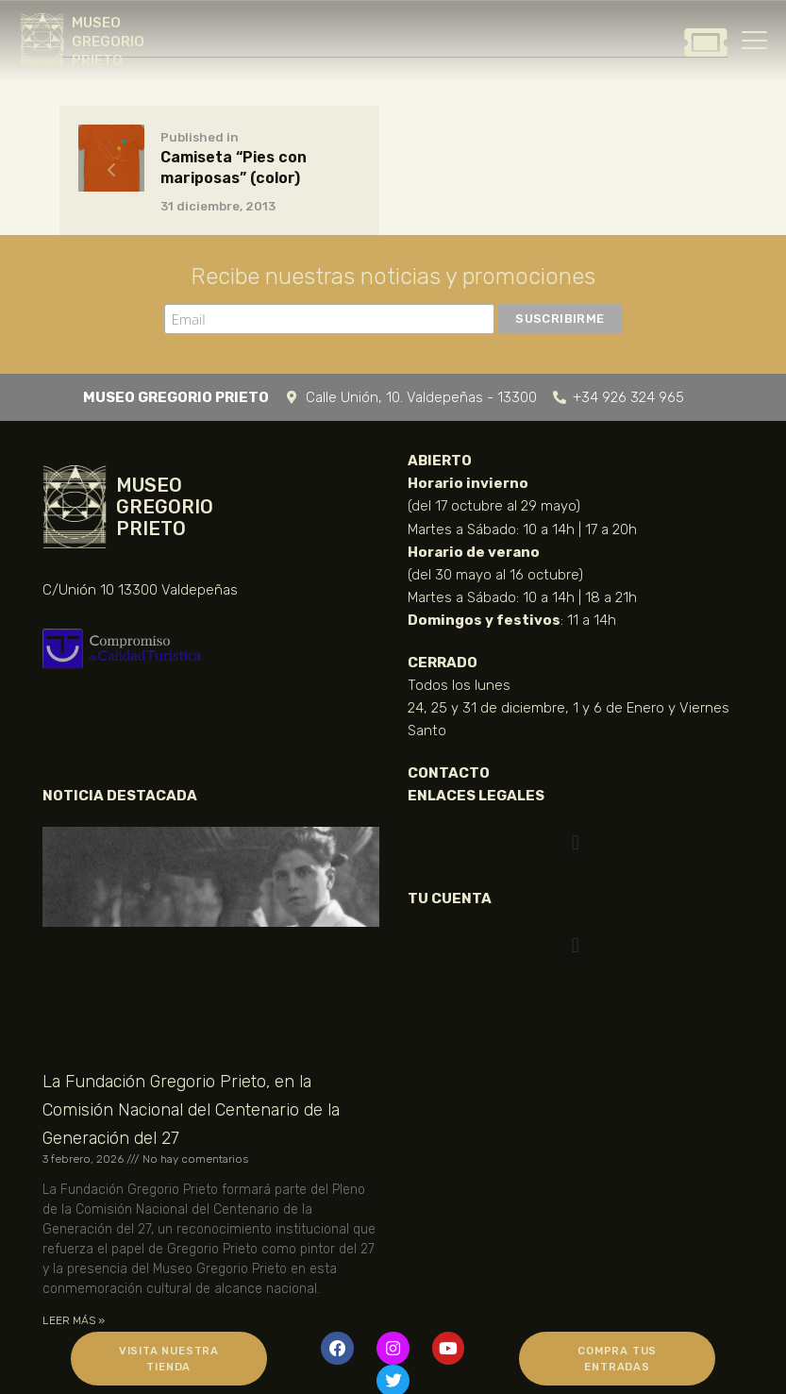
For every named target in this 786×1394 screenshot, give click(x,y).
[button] (575, 842)
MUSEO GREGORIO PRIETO (108, 41)
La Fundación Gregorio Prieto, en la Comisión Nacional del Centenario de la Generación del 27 (191, 1110)
